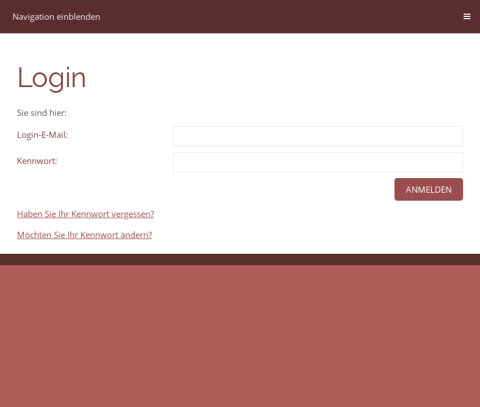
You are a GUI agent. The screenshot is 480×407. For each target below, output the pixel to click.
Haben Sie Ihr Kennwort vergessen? (85, 213)
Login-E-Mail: (42, 134)
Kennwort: (37, 160)
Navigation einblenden (56, 16)
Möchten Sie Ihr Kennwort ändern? (84, 234)
